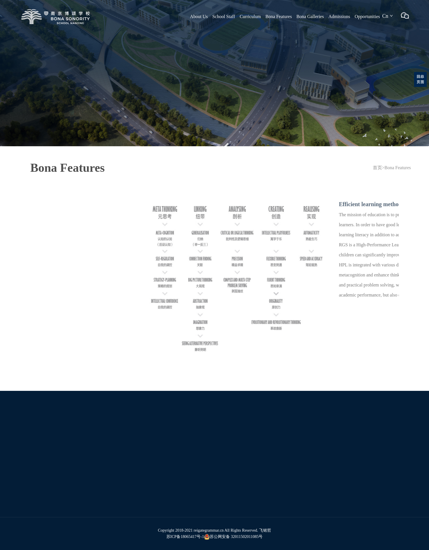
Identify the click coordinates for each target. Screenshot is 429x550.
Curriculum (250, 16)
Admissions (339, 16)
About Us (199, 16)
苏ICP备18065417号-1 (185, 537)
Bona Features (278, 16)
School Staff (223, 16)
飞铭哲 (265, 530)
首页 (385, 167)
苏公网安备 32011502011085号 (233, 537)
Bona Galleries (310, 16)
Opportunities (367, 16)
